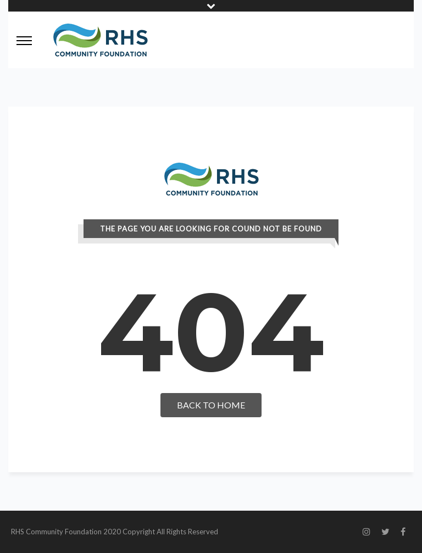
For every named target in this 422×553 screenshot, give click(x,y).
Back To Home (211, 405)
